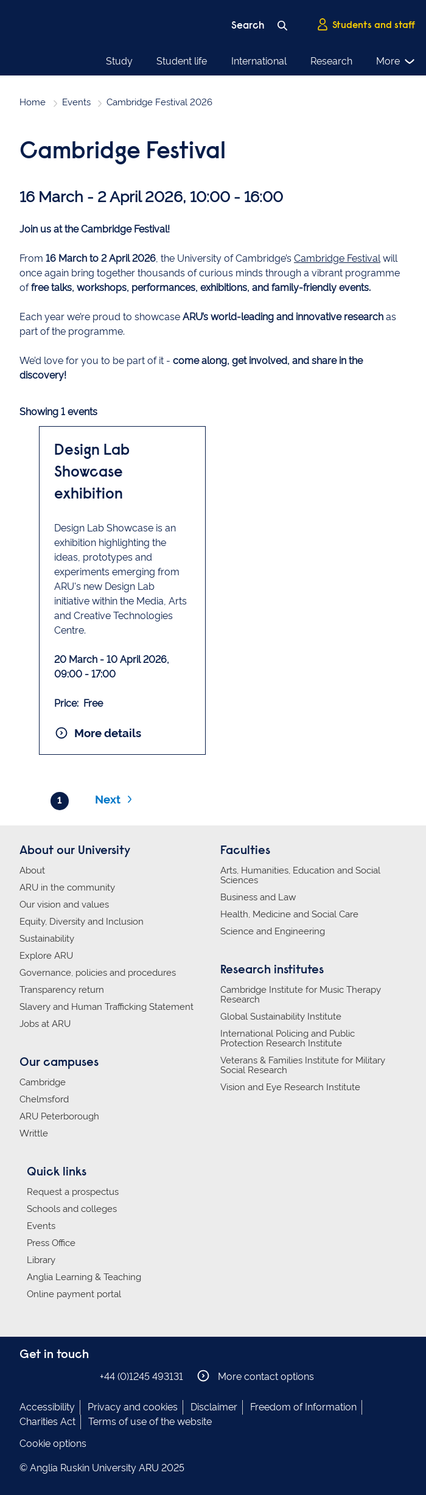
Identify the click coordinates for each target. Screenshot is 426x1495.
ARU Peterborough (59, 1116)
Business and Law (258, 897)
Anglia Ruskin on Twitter (64, 1376)
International (259, 61)
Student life (181, 61)
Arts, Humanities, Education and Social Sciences (300, 875)
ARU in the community (67, 887)
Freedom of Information (303, 1407)
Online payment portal (74, 1294)
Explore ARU (46, 955)
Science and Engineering (272, 931)
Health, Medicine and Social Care (289, 914)
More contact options (255, 1376)
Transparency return (61, 989)
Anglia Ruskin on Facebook (27, 1376)
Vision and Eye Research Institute (290, 1087)
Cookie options (52, 1443)
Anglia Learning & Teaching (84, 1277)
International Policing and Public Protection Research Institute (287, 1038)
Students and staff (365, 25)
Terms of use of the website (150, 1421)
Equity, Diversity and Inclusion (81, 921)
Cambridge (42, 1082)
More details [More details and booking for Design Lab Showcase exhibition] (97, 733)
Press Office (51, 1243)
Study (119, 61)
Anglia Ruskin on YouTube (82, 1376)
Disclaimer (213, 1407)
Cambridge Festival (337, 258)
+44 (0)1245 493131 (141, 1376)
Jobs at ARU (45, 1023)
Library (41, 1260)
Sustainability (46, 938)
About (32, 870)
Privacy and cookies (133, 1407)
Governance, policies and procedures (97, 972)
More (396, 61)
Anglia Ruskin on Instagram (46, 1376)
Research (331, 61)
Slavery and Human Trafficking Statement (106, 1006)
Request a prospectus (73, 1191)
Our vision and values (64, 904)
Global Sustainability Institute (280, 1016)
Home (32, 102)
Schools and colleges (72, 1208)
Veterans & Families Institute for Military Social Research (302, 1065)
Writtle (33, 1133)
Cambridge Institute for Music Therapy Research (300, 994)
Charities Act (47, 1421)
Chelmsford (44, 1099)
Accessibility (47, 1407)
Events (76, 102)
